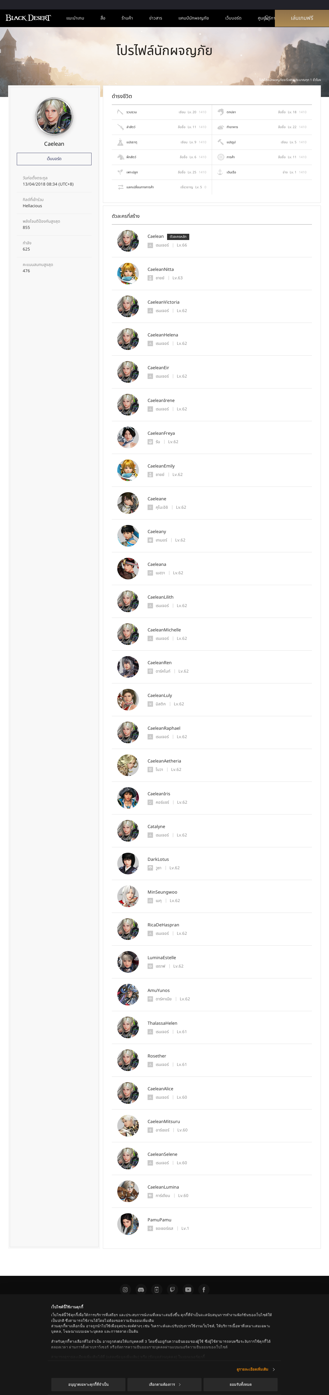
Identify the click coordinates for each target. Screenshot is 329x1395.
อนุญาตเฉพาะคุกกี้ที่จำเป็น (88, 1385)
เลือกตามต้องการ (165, 1385)
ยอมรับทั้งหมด (241, 1385)
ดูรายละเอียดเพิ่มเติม (253, 1369)
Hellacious (32, 206)
